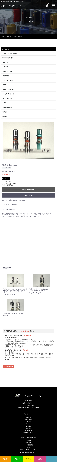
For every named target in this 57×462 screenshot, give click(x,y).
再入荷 (4, 116)
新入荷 (4, 112)
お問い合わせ (28, 428)
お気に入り (28, 421)
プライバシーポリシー (28, 432)
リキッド (5, 62)
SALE (4, 103)
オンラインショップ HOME (28, 414)
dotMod (5, 67)
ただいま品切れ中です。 (28, 189)
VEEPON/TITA (7, 71)
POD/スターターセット (9, 94)
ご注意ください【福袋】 (10, 53)
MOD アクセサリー (8, 89)
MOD (4, 85)
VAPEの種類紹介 (28, 445)
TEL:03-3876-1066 (28, 405)
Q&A (28, 447)
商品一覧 (9, 36)
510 (14, 183)
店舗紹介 (28, 440)
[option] (28, 140)
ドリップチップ (7, 98)
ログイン (28, 424)
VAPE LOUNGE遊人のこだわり (28, 449)
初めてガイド (28, 443)
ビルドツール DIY (7, 80)
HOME (2, 36)
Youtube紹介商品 (7, 58)
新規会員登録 (28, 419)
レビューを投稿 (8, 366)
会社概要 (28, 426)
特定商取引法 (28, 430)
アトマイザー (6, 76)
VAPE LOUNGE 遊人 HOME (28, 437)
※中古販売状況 (7, 107)
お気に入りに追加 (28, 195)
